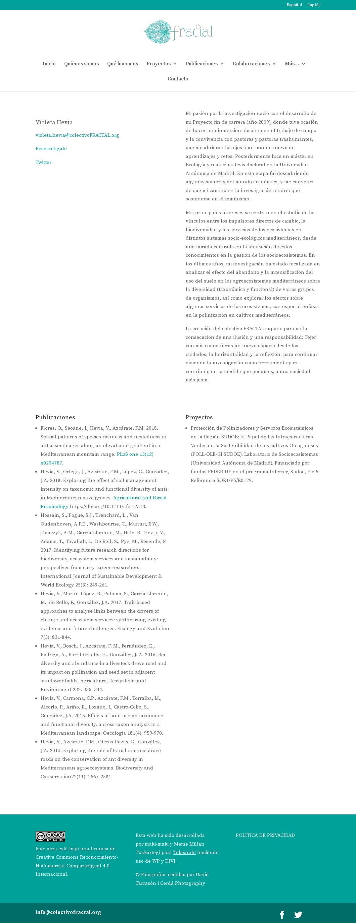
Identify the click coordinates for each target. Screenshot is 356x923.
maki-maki (157, 844)
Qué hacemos (122, 64)
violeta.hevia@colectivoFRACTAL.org (77, 135)
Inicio (49, 64)
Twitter (43, 162)
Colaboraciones (251, 64)
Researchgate (51, 148)
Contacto (178, 79)
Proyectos (158, 64)
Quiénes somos (81, 64)
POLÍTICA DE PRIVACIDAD (265, 835)
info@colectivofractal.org (68, 912)
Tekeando (184, 852)
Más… (292, 64)
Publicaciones (202, 64)
